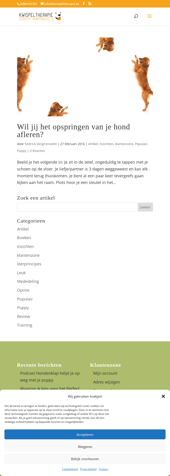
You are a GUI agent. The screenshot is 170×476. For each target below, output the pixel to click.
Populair (141, 144)
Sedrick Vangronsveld (41, 144)
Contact (103, 469)
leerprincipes (29, 263)
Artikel (93, 144)
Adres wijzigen (106, 382)
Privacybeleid (88, 469)
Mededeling (28, 281)
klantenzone (124, 144)
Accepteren (85, 434)
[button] (163, 396)
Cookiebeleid (70, 469)
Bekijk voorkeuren (85, 459)
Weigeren (85, 446)
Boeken (24, 237)
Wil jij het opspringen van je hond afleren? (73, 131)
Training (24, 325)
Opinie (23, 290)
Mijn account (105, 373)
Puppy (21, 151)
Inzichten (106, 144)
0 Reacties (37, 151)
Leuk (21, 272)
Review (23, 316)
